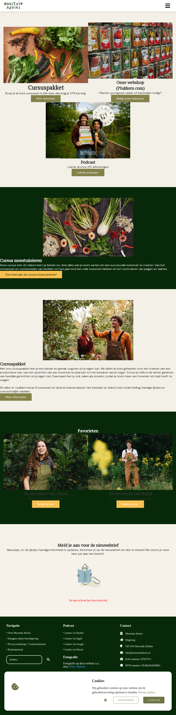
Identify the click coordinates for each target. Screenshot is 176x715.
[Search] (48, 659)
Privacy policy (146, 692)
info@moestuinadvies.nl (138, 652)
